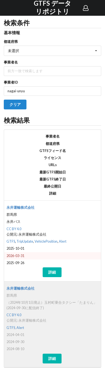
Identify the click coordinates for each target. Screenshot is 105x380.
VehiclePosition (46, 241)
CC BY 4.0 (13, 229)
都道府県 (11, 41)
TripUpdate (24, 241)
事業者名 (11, 62)
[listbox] (52, 51)
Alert (62, 241)
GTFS (10, 241)
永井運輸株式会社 (20, 207)
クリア (15, 104)
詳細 (52, 272)
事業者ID (11, 82)
